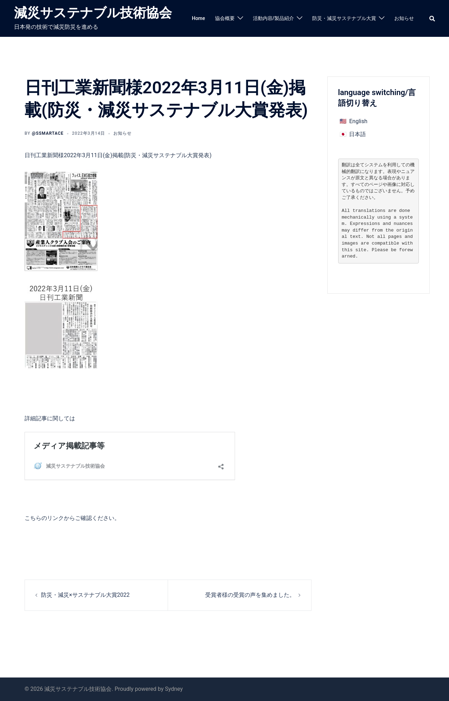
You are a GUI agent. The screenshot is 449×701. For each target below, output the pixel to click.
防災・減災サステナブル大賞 (344, 18)
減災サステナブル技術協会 (93, 12)
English (358, 121)
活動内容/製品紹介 (273, 18)
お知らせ (404, 18)
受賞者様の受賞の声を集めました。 (250, 595)
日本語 (357, 134)
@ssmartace (48, 133)
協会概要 (225, 18)
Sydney (174, 689)
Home (198, 18)
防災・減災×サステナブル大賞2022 (85, 595)
